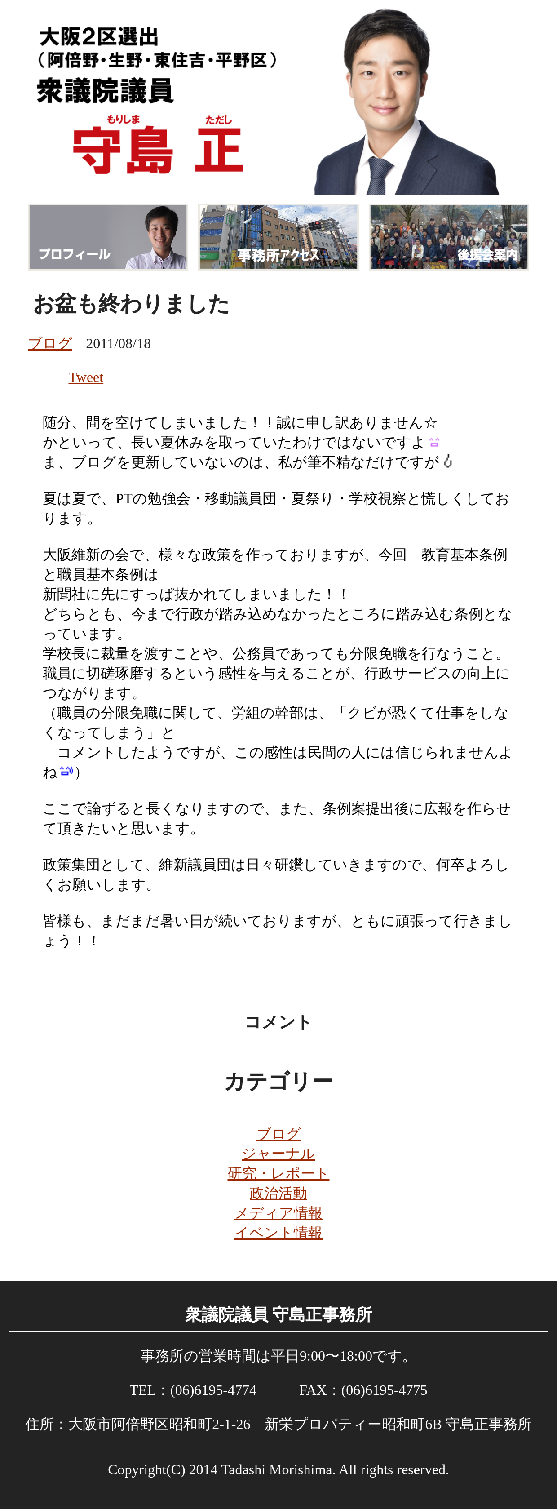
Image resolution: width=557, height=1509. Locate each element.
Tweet (85, 377)
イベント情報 (278, 1233)
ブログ (278, 1134)
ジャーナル (278, 1153)
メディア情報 (278, 1213)
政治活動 (278, 1193)
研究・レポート (279, 1173)
